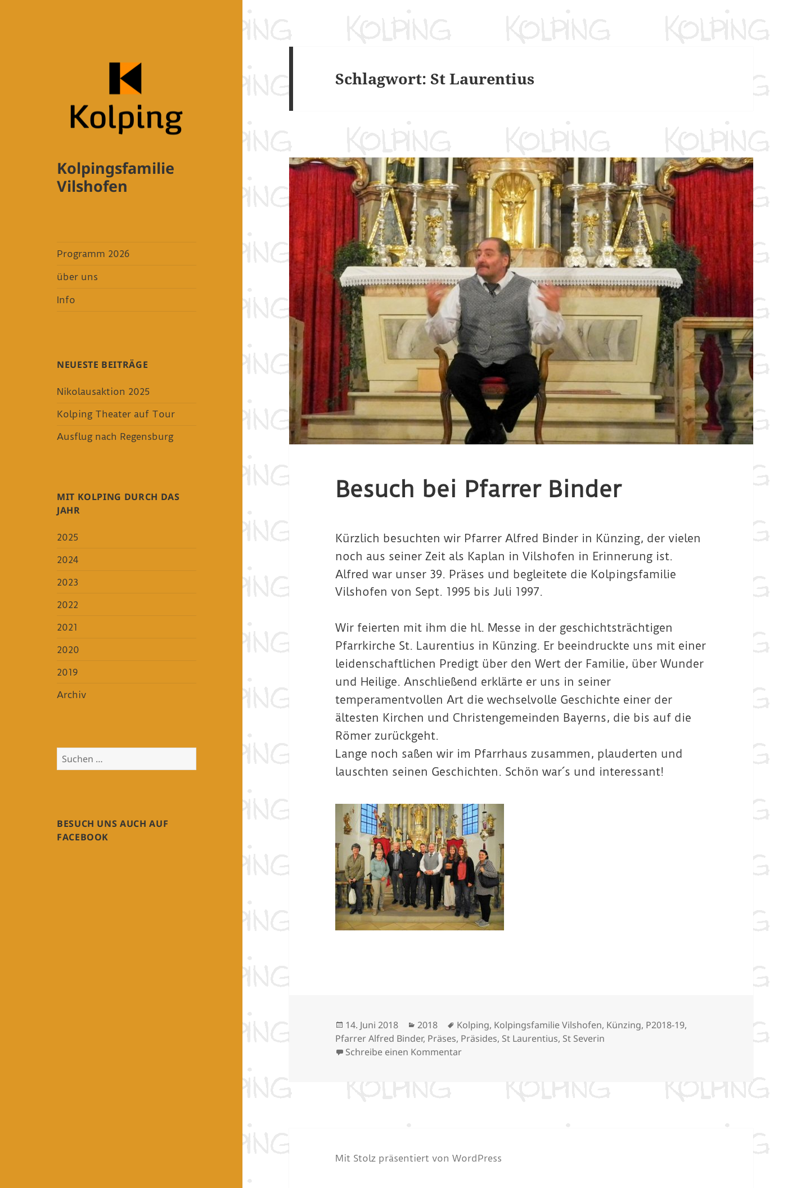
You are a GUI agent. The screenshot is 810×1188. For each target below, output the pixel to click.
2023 (67, 582)
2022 (67, 604)
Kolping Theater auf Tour (116, 414)
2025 (67, 537)
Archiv (71, 694)
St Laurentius (530, 1038)
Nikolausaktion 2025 (103, 391)
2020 (68, 649)
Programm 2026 (93, 253)
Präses (442, 1038)
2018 (427, 1025)
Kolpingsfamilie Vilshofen (115, 177)
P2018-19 (665, 1025)
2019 (67, 672)
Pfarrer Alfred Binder (379, 1038)
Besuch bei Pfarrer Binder (478, 489)
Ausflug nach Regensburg (115, 436)
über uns (77, 276)
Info (66, 299)
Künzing (623, 1025)
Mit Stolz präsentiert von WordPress (418, 1158)
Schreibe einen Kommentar (403, 1052)
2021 (67, 627)
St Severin (583, 1038)
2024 (67, 559)
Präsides (479, 1038)
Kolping (473, 1025)
